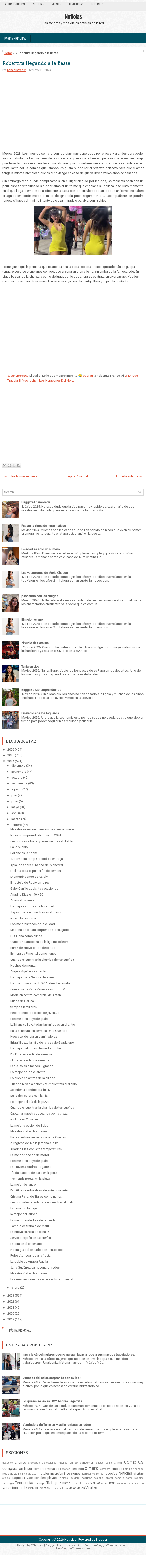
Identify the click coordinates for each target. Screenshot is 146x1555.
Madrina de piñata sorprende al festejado (39, 930)
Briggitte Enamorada (35, 502)
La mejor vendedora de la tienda (33, 1220)
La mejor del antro (23, 1184)
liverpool (86, 1473)
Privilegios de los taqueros (40, 713)
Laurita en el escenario (26, 1244)
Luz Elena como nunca (26, 936)
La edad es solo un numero (40, 549)
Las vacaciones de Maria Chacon (44, 572)
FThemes (37, 1545)
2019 (10, 1319)
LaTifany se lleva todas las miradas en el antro (42, 1024)
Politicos (63, 1478)
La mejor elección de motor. (29, 1155)
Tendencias (76, 4)
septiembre (19, 783)
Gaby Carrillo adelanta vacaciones (34, 888)
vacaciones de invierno (130, 1483)
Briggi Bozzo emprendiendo (41, 690)
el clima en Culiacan (24, 1119)
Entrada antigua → (129, 476)
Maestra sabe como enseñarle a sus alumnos (42, 829)
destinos (77, 1469)
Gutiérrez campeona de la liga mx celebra (39, 942)
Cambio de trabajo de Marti (29, 1226)
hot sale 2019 (11, 1473)
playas (52, 1478)
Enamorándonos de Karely (29, 876)
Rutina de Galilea (22, 1001)
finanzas (138, 1469)
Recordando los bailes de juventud (35, 1013)
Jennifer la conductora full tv (30, 1090)
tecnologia (8, 1483)
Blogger (101, 1539)
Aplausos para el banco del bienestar (36, 865)
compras (134, 1462)
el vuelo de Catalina (35, 643)
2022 (10, 1301)
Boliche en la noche (24, 853)
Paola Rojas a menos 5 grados (31, 1066)
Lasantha (76, 1545)
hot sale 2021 (30, 1473)
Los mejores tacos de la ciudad (32, 924)
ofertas (138, 1473)
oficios (6, 1478)
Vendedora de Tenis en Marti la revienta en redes (57, 1425)
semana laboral (103, 1478)
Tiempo (40, 1483)
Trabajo (52, 1483)
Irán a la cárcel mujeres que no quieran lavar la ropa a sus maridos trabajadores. (79, 1354)
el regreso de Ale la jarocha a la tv (34, 1143)
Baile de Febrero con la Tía (29, 1095)
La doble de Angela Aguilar (29, 1261)
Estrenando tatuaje (23, 1208)
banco (74, 1462)
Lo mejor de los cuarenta (27, 1072)
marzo (15, 819)
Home (8, 53)
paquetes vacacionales (28, 1478)
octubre (16, 777)
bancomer (86, 1462)
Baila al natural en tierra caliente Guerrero (38, 1031)
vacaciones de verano (20, 1488)
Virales (56, 4)
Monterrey (97, 1473)
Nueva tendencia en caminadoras (33, 1036)
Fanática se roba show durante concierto (39, 1190)
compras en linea (17, 1468)
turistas (84, 1483)
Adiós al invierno (22, 900)
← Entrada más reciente (20, 476)
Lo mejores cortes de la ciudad (32, 906)
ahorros (20, 1462)
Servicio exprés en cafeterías (30, 1238)
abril (14, 813)
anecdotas (34, 1462)
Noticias (38, 4)
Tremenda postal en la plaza (30, 1178)
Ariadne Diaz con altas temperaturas (36, 1149)
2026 (10, 749)
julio (14, 795)
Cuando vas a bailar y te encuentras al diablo (41, 841)
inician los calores (23, 918)
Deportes (97, 4)
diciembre (18, 765)
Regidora (75, 1478)
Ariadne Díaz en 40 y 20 (26, 894)
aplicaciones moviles (54, 1462)
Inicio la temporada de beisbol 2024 (35, 835)
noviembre (18, 771)
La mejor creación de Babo (29, 1125)
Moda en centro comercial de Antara (36, 995)
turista (75, 1483)
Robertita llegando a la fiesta (36, 63)
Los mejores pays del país (29, 1019)
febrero (16, 825)
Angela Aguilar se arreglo (28, 971)
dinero (92, 1468)
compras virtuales (46, 1469)
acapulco (7, 1462)
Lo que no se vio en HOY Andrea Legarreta (40, 983)
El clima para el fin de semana (31, 1054)
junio (14, 801)
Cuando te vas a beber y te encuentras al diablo (43, 1084)
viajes (81, 1488)
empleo (116, 1469)
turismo (65, 1483)
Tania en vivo (30, 666)
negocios (110, 1473)
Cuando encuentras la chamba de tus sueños (42, 959)
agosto (16, 789)
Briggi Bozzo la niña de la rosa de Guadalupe (42, 1042)
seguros (87, 1478)
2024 (10, 761)
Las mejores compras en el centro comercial (41, 1279)
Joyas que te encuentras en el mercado (38, 912)
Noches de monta (23, 965)
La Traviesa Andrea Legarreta (30, 1167)
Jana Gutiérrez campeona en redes (35, 1267)
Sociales (139, 1478)
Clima (118, 1462)
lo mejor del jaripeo (23, 1214)
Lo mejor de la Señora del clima (32, 977)
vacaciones (103, 1482)
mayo (15, 807)
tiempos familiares (23, 1007)
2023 (10, 1295)
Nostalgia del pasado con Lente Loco (37, 1250)
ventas (45, 1488)
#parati (88, 375)
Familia (127, 1469)
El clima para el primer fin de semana (36, 871)
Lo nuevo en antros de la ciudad (32, 1078)
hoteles (44, 1473)
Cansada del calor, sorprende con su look (52, 1378)
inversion (56, 1473)
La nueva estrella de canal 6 (29, 1232)
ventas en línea (59, 1488)
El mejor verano (32, 619)
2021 (10, 1307)
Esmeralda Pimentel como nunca (33, 953)
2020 (10, 1313)
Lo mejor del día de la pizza (29, 1102)
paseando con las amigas (39, 596)
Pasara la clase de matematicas (43, 526)
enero (15, 1287)
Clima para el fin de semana (29, 1060)
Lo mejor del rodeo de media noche (35, 1048)
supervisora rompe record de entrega (36, 859)
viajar (72, 1488)
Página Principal (14, 4)
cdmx (109, 1462)
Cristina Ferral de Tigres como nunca (36, 1196)
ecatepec (105, 1469)
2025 (10, 755)
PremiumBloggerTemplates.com (106, 1545)
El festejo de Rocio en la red (30, 882)
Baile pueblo (19, 847)
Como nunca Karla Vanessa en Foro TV (37, 989)
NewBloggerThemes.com (73, 1548)
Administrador (16, 70)
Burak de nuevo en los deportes (32, 948)
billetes (99, 1462)
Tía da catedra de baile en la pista (34, 1173)
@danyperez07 (18, 375)
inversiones (72, 1473)
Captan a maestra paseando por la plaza (39, 1113)
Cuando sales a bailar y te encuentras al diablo (43, 1202)
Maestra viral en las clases (28, 1131)
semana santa (124, 1478)
